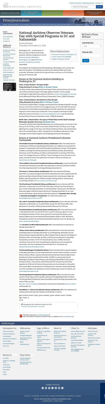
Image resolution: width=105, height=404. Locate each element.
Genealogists (7, 336)
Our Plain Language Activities (60, 349)
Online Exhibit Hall (8, 68)
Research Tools (8, 70)
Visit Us (73, 13)
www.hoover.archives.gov (27, 160)
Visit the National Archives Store (25, 359)
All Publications (24, 344)
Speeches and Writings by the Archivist (7, 76)
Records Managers (9, 343)
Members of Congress (10, 339)
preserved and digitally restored (65, 94)
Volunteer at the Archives (93, 341)
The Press (6, 346)
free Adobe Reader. (43, 315)
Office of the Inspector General (44, 344)
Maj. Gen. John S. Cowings (28, 284)
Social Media (7, 367)
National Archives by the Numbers (60, 336)
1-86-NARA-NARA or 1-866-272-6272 (52, 401)
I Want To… (75, 328)
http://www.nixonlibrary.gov (29, 221)
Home (5, 25)
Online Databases (8, 72)
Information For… (10, 328)
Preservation (7, 341)
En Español (6, 369)
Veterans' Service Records (31, 13)
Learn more (87, 400)
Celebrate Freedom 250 (94, 345)
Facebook (42, 388)
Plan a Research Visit (77, 334)
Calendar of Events (9, 80)
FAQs (4, 372)
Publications (25, 328)
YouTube (56, 388)
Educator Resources (52, 13)
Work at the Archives (94, 338)
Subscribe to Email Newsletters (25, 338)
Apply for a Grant (76, 343)
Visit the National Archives (8, 58)
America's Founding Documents (94, 13)
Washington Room (49, 122)
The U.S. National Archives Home (22, 5)
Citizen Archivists (75, 3)
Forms (5, 374)
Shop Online (25, 355)
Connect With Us (52, 385)
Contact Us (99, 3)
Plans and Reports (59, 343)
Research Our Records (10, 13)
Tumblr (52, 388)
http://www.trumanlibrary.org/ (46, 181)
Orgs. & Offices (43, 328)
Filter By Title (87, 52)
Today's (25, 332)
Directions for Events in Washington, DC (64, 54)
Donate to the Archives (92, 334)
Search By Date (87, 43)
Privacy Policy (44, 396)
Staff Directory (41, 350)
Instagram (49, 388)
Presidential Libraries (43, 348)
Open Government (59, 346)
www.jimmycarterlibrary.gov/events (31, 247)
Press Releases (25, 25)
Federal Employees (9, 334)
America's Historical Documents (9, 55)
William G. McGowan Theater (61, 59)
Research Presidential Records (77, 346)
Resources (7, 355)
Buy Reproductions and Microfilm (26, 363)
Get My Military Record (78, 331)
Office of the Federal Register (43, 340)
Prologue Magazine (26, 335)
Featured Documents (6, 65)
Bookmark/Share (88, 3)
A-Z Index (6, 358)
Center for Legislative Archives (43, 332)
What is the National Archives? (60, 332)
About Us (57, 328)
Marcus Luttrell (70, 284)
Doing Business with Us (60, 340)
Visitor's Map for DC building (60, 57)
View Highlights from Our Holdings (77, 350)
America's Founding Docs (9, 361)
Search (99, 7)
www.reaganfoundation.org (28, 271)
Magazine (9, 62)
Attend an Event (93, 331)
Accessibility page (68, 316)
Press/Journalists (13, 25)
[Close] (102, 385)
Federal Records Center (42, 336)
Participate (92, 328)
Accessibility (35, 396)
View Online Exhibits (77, 340)
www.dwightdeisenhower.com (30, 198)
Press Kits (6, 39)
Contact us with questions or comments (33, 306)
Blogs (21, 342)
